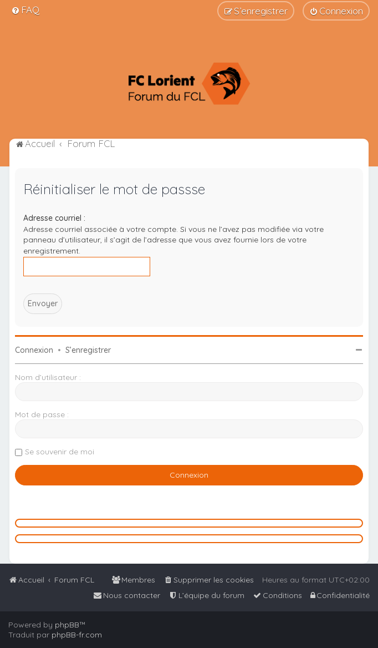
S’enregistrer (88, 350)
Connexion (34, 350)
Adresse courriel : (54, 218)
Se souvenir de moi (59, 452)
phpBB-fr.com (77, 635)
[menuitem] (25, 9)
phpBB (67, 625)
